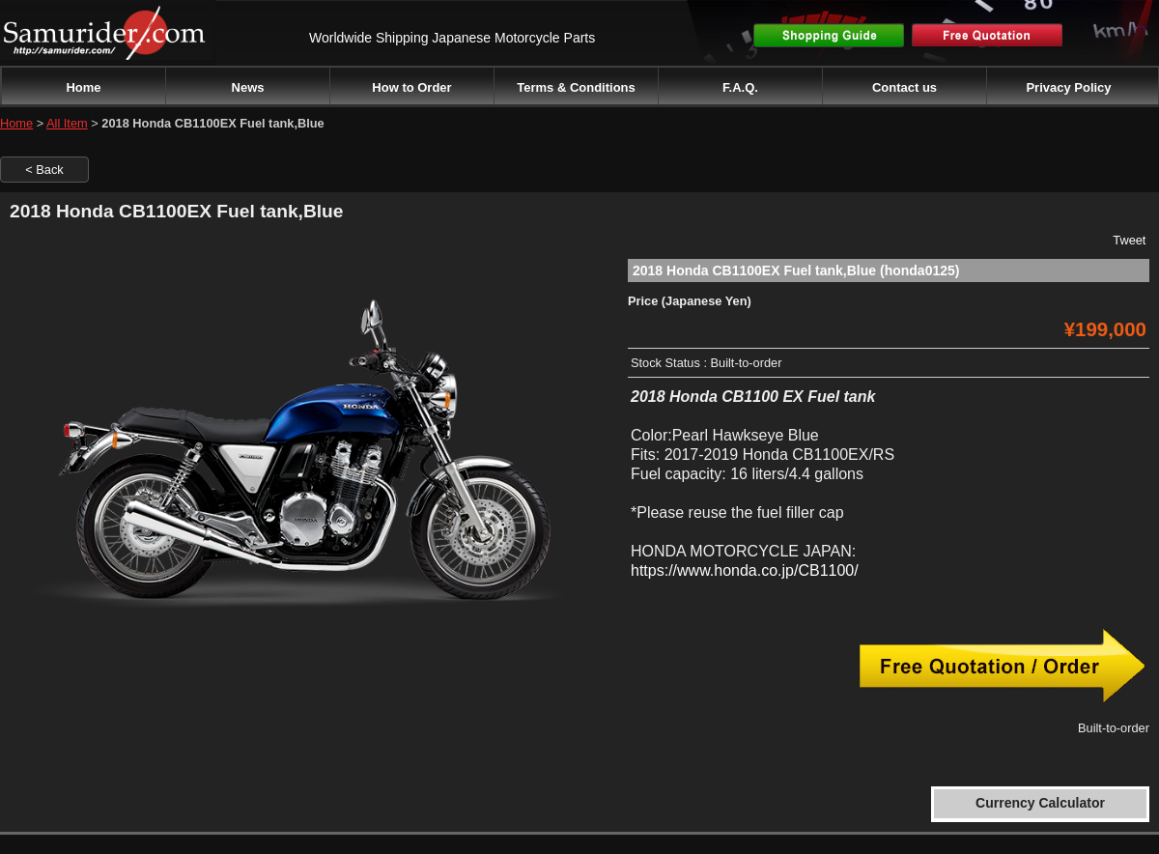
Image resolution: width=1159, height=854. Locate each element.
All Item (67, 123)
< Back (44, 169)
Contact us (904, 87)
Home (83, 87)
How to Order (411, 87)
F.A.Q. (740, 87)
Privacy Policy (1068, 87)
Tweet (1129, 240)
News (248, 87)
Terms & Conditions (576, 87)
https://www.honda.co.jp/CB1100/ (745, 570)
